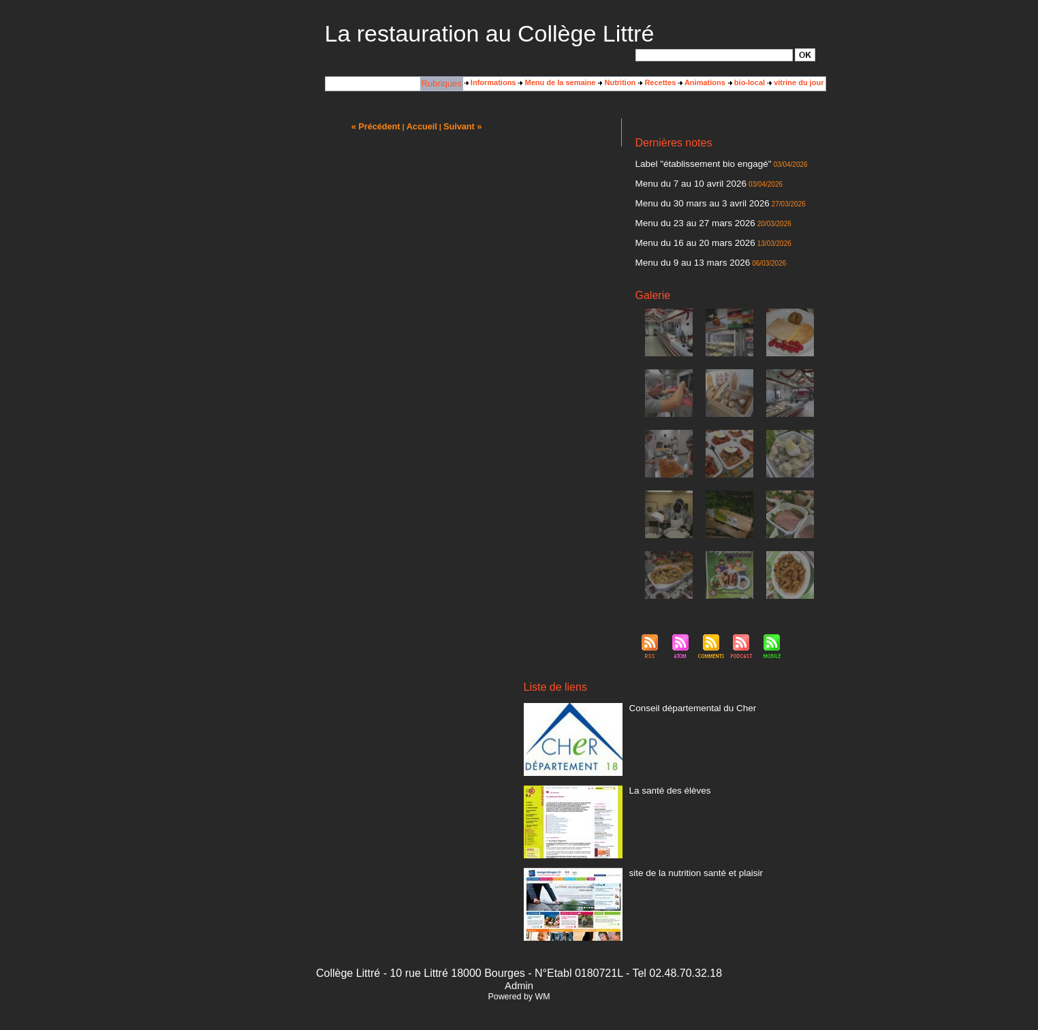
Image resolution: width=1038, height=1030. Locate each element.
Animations (701, 82)
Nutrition (616, 82)
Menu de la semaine (556, 82)
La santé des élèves (662, 777)
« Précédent (380, 126)
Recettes (657, 82)
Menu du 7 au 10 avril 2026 (680, 180)
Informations (490, 82)
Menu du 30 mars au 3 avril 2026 (690, 198)
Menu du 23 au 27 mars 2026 (684, 216)
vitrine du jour (795, 82)
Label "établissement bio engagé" (690, 163)
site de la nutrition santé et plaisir (683, 860)
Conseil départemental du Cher (681, 695)
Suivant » (457, 126)
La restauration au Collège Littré (490, 33)
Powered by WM (519, 984)
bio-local (746, 82)
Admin (518, 973)
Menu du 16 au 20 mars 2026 (684, 234)
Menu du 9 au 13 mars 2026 (682, 251)
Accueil (420, 126)
